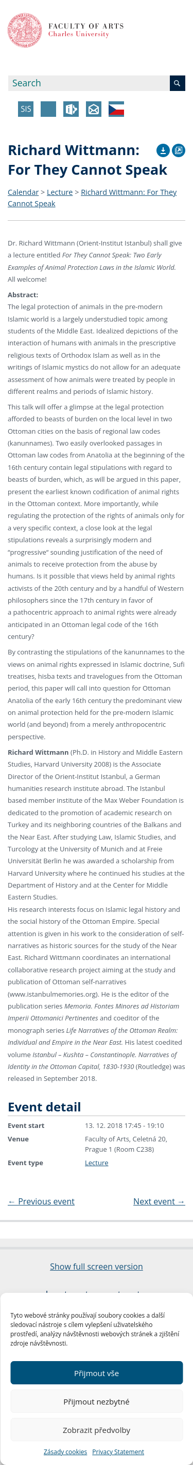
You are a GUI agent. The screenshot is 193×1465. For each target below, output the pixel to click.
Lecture (60, 192)
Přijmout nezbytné (96, 1401)
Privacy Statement (118, 1451)
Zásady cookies (65, 1451)
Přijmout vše (96, 1373)
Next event (159, 1201)
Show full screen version (96, 1266)
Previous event (41, 1201)
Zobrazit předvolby (96, 1430)
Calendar (23, 192)
